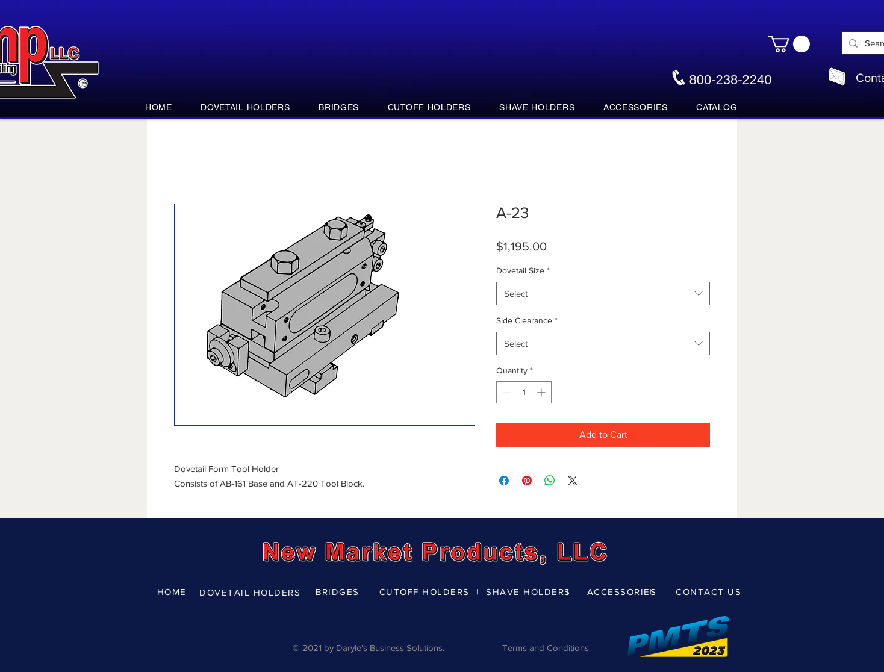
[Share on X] (572, 480)
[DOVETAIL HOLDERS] (251, 592)
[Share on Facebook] (504, 480)
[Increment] (542, 392)
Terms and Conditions (545, 647)
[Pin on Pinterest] (527, 480)
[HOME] (172, 591)
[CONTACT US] (709, 591)
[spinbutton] (524, 392)
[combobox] (603, 293)
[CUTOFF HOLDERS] (425, 591)
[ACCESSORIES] (623, 591)
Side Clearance (527, 320)
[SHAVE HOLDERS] (529, 591)
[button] (789, 44)
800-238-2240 (730, 79)
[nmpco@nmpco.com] (837, 76)
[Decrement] (505, 392)
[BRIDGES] (339, 591)
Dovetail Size (523, 270)
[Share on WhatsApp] (550, 480)
